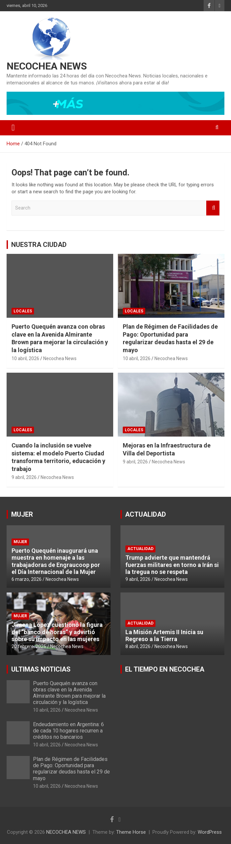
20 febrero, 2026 (29, 646)
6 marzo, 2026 (27, 579)
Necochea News (60, 358)
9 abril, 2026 (24, 477)
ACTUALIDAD (145, 514)
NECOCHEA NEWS (47, 66)
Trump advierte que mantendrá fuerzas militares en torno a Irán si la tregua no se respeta (172, 564)
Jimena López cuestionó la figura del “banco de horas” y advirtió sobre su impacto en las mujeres (57, 631)
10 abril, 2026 (25, 358)
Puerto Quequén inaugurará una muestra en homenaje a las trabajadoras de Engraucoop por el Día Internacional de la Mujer (56, 561)
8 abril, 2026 (137, 646)
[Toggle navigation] (13, 127)
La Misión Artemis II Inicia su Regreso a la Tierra (164, 636)
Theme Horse (131, 832)
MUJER (22, 514)
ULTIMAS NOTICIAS (41, 669)
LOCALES (23, 311)
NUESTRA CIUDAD (39, 245)
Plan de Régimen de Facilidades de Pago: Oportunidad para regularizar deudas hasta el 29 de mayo (71, 768)
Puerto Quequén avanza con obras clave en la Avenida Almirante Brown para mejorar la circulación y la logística (69, 693)
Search (212, 208)
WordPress (210, 832)
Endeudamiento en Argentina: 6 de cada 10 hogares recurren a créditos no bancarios (68, 730)
